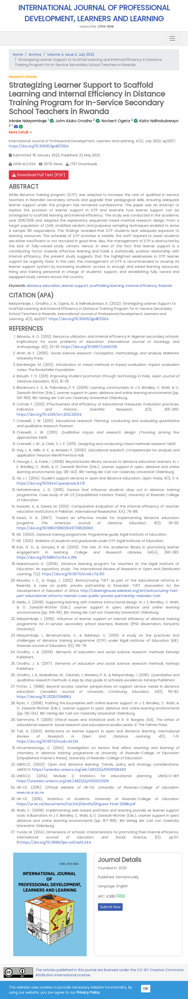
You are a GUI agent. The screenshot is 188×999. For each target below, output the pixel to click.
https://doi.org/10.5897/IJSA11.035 (89, 346)
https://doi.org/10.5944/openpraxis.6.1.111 (51, 483)
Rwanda (165, 285)
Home (18, 54)
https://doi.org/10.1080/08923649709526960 (55, 528)
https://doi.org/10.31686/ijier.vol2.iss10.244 (56, 842)
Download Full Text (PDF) (38, 175)
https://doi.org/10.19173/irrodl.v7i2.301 (73, 574)
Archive (35, 54)
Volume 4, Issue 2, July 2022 (70, 54)
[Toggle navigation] (172, 38)
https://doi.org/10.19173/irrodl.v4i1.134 (47, 741)
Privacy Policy (88, 992)
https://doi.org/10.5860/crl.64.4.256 (47, 557)
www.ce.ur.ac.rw (30, 792)
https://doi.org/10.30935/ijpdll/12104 (39, 146)
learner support (75, 285)
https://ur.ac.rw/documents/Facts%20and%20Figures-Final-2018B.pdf (76, 804)
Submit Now (110, 906)
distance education (43, 285)
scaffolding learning (107, 285)
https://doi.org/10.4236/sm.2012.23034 (49, 414)
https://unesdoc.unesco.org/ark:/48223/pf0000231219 (63, 781)
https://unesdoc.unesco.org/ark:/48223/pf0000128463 (79, 769)
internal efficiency (141, 285)
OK (145, 988)
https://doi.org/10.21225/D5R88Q (44, 696)
